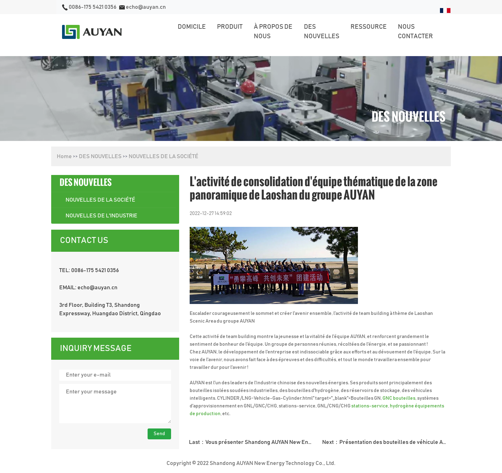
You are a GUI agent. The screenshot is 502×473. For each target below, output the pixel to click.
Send (159, 433)
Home (64, 156)
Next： (386, 442)
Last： (253, 442)
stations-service (369, 406)
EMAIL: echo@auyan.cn (88, 287)
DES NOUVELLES (100, 156)
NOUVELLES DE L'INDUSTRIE (101, 215)
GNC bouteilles (398, 398)
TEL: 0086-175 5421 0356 (89, 270)
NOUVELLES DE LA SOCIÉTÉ (163, 156)
